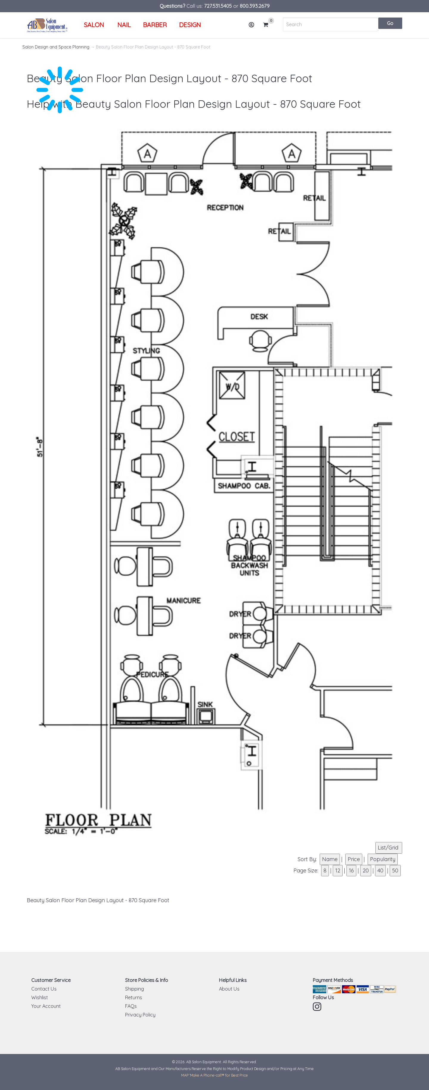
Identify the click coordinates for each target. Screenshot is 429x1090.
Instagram (317, 1006)
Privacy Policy (140, 1015)
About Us (229, 989)
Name (330, 859)
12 (337, 870)
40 (380, 870)
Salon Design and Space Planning (55, 47)
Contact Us (44, 989)
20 (366, 870)
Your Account (46, 1006)
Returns (133, 997)
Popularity (382, 859)
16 (351, 870)
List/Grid (389, 847)
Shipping (134, 989)
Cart (268, 25)
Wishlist (39, 997)
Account (253, 27)
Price (354, 859)
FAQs (131, 1006)
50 (395, 870)
